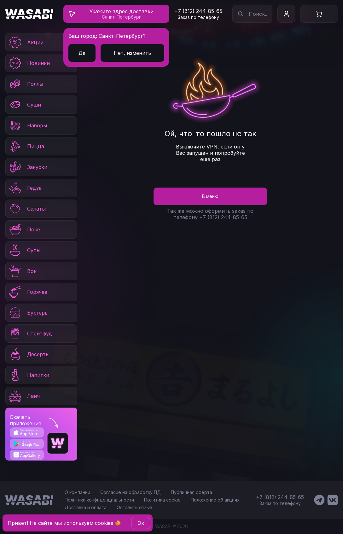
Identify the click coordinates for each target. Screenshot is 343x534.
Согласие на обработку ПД (130, 492)
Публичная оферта (191, 492)
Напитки (28, 375)
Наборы (27, 125)
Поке (24, 229)
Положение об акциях (215, 499)
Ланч (24, 396)
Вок (22, 271)
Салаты (27, 209)
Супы (24, 250)
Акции (26, 42)
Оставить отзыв (134, 507)
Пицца (26, 146)
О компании (77, 492)
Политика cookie (162, 499)
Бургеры (28, 313)
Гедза (25, 188)
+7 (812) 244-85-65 (198, 11)
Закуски (27, 167)
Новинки (29, 63)
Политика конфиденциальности (99, 499)
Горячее (27, 292)
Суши (24, 105)
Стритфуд (30, 333)
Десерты (28, 354)
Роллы (25, 84)
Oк (140, 523)
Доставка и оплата (86, 507)
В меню (210, 196)
